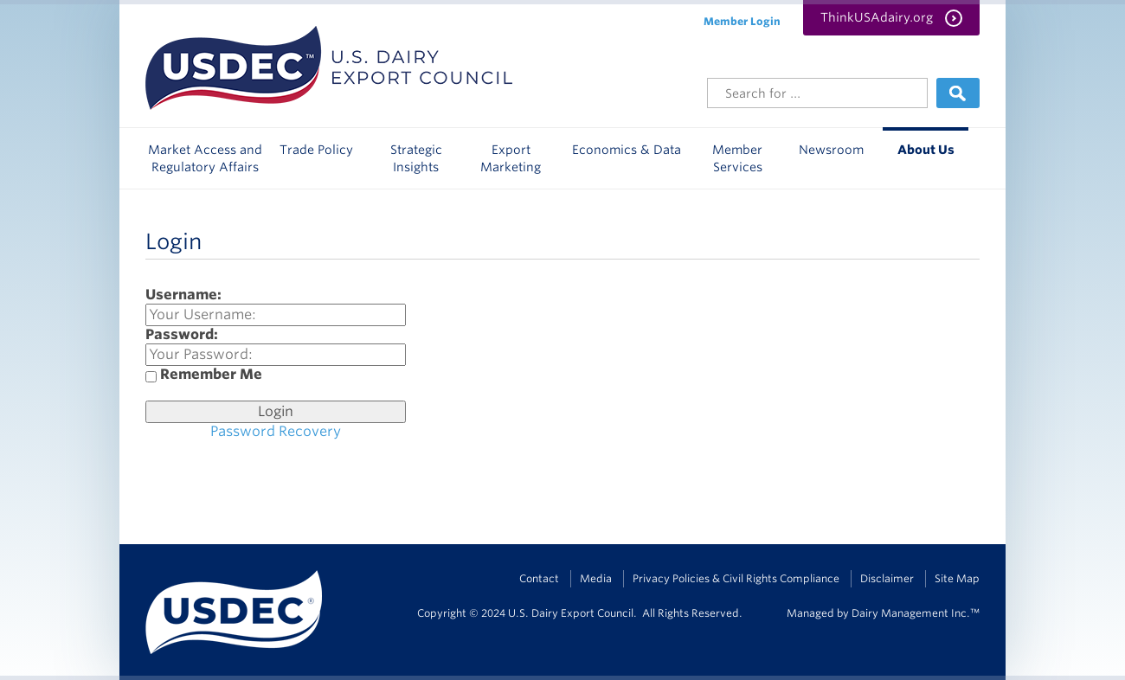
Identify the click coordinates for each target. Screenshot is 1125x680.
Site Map (957, 578)
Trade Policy (316, 150)
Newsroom (831, 150)
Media (596, 578)
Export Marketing (510, 158)
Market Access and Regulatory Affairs (205, 158)
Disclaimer (887, 578)
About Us (926, 150)
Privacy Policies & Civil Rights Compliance (736, 578)
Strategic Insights (416, 158)
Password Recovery (275, 431)
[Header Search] (817, 93)
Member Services (737, 158)
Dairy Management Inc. (911, 612)
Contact (539, 578)
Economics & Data (626, 150)
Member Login (742, 21)
